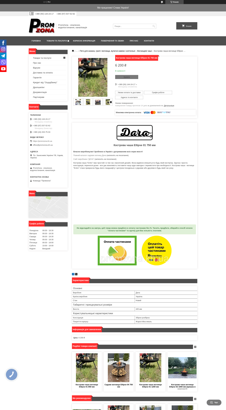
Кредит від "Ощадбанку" (45, 82)
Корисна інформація (84, 41)
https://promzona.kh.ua (42, 141)
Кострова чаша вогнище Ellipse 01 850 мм (87, 381)
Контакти (149, 41)
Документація (40, 92)
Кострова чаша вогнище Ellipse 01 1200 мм (150, 381)
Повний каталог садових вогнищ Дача (89, 150)
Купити (127, 77)
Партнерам (38, 97)
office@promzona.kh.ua (43, 145)
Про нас (134, 41)
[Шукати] (153, 26)
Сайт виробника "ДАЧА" (83, 154)
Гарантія (37, 77)
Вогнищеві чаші (144, 51)
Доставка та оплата (43, 72)
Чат (214, 402)
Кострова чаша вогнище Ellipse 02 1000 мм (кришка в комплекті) (182, 382)
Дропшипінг (39, 87)
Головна (36, 41)
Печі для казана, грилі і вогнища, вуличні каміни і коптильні (107, 51)
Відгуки (36, 67)
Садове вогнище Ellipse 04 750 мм (119, 381)
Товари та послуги (57, 41)
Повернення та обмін (112, 41)
